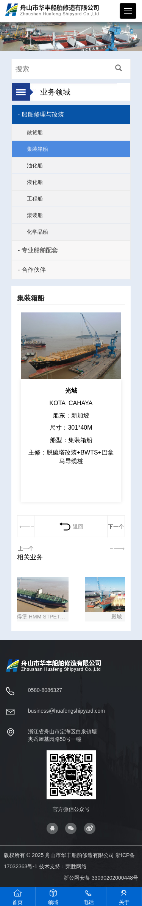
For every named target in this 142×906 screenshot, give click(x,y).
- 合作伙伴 (32, 269)
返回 (71, 526)
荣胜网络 (76, 866)
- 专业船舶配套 (38, 250)
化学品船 (37, 232)
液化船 (35, 182)
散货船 (35, 132)
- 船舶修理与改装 (41, 114)
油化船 (35, 165)
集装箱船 (37, 149)
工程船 (35, 199)
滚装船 (35, 215)
